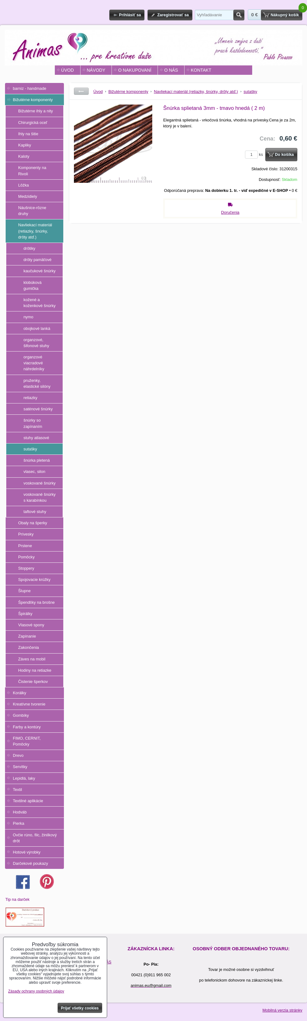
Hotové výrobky (26, 852)
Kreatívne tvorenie (29, 704)
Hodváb (20, 812)
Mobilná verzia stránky (282, 1010)
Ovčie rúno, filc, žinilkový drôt (35, 838)
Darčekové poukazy (30, 863)
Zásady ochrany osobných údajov (36, 991)
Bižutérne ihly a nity (35, 111)
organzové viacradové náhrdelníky (33, 363)
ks (255, 154)
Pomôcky (26, 557)
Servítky (20, 766)
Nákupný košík (285, 15)
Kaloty (23, 156)
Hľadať (238, 15)
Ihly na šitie (28, 133)
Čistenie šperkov (33, 681)
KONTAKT (201, 70)
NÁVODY (96, 70)
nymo (28, 317)
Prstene (25, 545)
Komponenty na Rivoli (32, 170)
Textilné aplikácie (28, 800)
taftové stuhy (34, 511)
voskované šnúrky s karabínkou (39, 497)
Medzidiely (27, 196)
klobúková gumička (32, 285)
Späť (81, 91)
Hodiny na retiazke (34, 670)
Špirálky (25, 613)
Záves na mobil (31, 659)
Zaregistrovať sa (173, 15)
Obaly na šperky (32, 523)
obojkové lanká (36, 328)
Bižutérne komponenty (33, 99)
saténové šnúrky (38, 409)
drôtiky (29, 248)
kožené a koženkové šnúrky (39, 302)
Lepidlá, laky (24, 778)
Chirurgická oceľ (32, 122)
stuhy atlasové (36, 437)
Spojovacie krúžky (34, 579)
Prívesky (26, 534)
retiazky (30, 397)
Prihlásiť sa (130, 15)
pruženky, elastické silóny (36, 383)
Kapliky (24, 145)
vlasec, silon (34, 471)
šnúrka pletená (36, 460)
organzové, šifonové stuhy (36, 342)
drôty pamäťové (37, 259)
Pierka (18, 823)
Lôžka (23, 185)
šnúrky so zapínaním (32, 423)
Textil (17, 789)
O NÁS (171, 70)
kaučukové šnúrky (39, 271)
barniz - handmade (29, 88)
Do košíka (284, 154)
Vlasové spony (31, 625)
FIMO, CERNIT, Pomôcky (27, 741)
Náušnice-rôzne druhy (32, 210)
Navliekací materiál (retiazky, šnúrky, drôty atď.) (35, 231)
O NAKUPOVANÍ (134, 70)
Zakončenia (28, 647)
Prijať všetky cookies (80, 1008)
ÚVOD (67, 70)
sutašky (30, 449)
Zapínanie (27, 636)
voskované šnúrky (39, 483)
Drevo (18, 755)
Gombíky (21, 715)
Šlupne (24, 590)
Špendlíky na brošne (36, 602)
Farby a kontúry (27, 727)
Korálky (19, 692)
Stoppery (26, 568)
